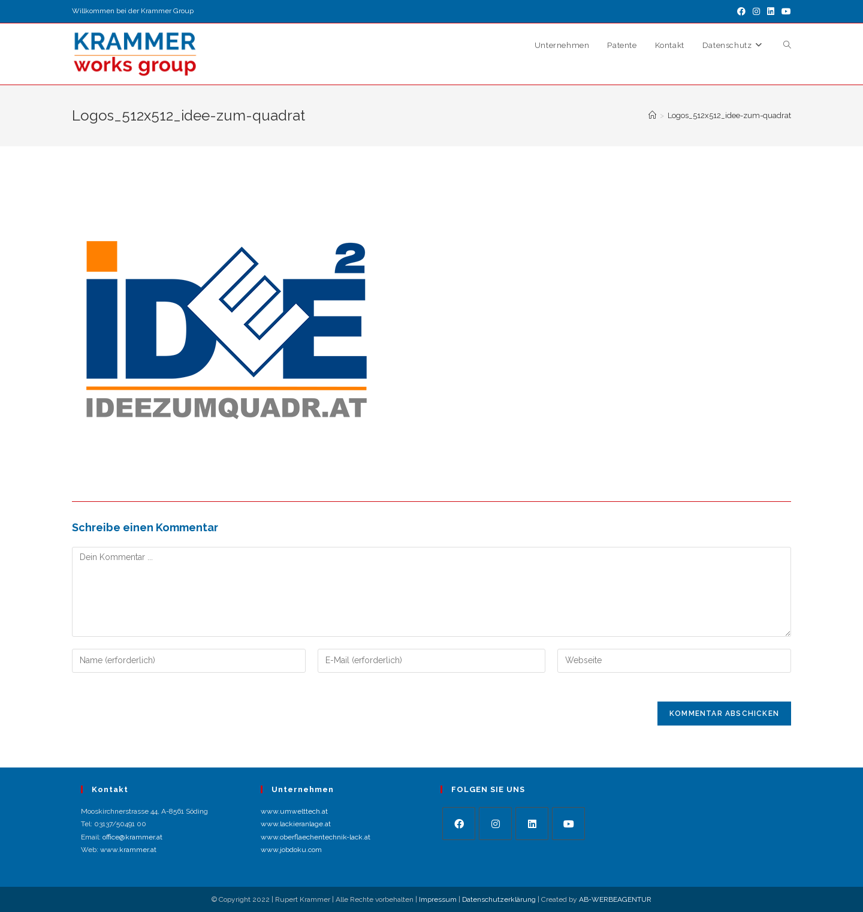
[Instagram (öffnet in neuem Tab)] (756, 11)
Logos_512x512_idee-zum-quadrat (729, 115)
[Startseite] (652, 115)
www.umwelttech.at (294, 811)
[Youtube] (568, 823)
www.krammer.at (128, 849)
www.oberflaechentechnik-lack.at (315, 837)
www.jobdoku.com (291, 849)
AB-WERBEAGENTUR (615, 899)
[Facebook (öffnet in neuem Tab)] (741, 11)
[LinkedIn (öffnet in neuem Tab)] (771, 11)
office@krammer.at (132, 837)
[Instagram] (495, 823)
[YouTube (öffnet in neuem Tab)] (784, 11)
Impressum (438, 899)
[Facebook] (458, 823)
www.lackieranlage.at (296, 824)
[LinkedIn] (531, 823)
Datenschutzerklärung (499, 899)
